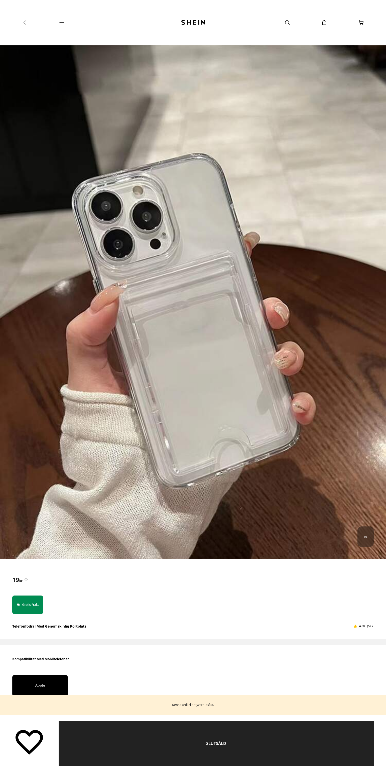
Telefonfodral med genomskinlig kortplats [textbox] (49, 626)
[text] (17, 580)
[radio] (40, 685)
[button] (364, 626)
